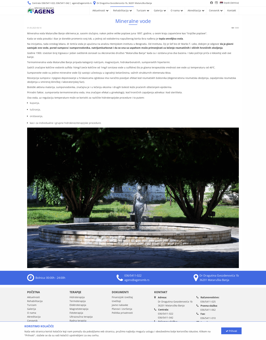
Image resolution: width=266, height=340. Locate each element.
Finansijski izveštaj (122, 297)
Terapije (75, 292)
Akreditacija (194, 10)
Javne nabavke (120, 305)
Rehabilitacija (121, 10)
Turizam (141, 10)
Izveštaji (116, 301)
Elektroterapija (78, 305)
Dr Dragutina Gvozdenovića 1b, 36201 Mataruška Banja (124, 3)
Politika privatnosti (122, 312)
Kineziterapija (77, 324)
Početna (33, 292)
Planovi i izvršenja (122, 308)
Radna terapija (78, 320)
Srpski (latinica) (231, 2)
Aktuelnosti (98, 10)
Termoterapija (78, 301)
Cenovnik (214, 10)
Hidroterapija (77, 297)
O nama (175, 10)
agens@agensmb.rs (82, 3)
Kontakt (231, 10)
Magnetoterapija (79, 308)
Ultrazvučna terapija (81, 316)
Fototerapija (76, 312)
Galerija (158, 10)
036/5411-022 (132, 275)
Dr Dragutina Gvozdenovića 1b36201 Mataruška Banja (175, 303)
